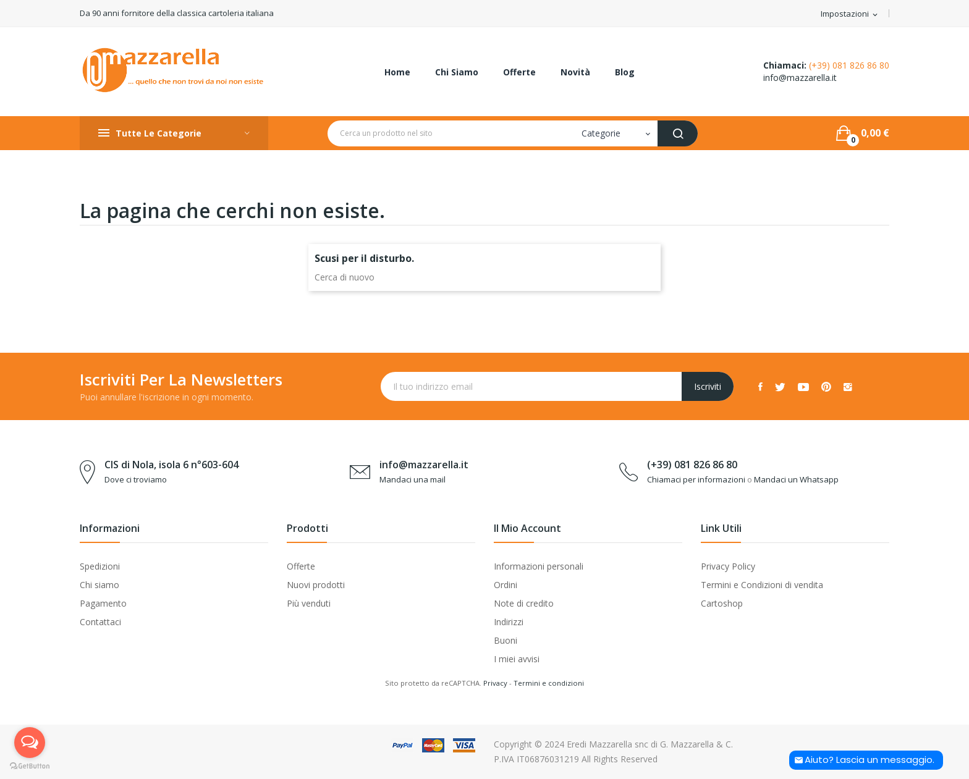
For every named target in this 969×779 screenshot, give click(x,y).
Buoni (505, 640)
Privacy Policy (728, 566)
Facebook (760, 386)
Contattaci (100, 622)
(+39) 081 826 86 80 (849, 65)
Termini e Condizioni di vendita (762, 585)
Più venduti (309, 603)
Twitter (780, 386)
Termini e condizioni (549, 683)
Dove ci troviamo (135, 479)
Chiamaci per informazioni (696, 479)
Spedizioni (100, 566)
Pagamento (103, 603)
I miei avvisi (517, 659)
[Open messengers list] (29, 742)
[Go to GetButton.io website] (29, 766)
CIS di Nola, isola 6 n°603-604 (171, 464)
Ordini (505, 585)
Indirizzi (508, 622)
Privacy (495, 683)
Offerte (301, 566)
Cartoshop (722, 603)
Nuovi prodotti (316, 585)
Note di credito (524, 603)
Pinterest (826, 386)
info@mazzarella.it (800, 77)
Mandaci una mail (412, 479)
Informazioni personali (538, 566)
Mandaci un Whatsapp (796, 479)
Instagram (848, 386)
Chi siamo (99, 585)
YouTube (803, 386)
